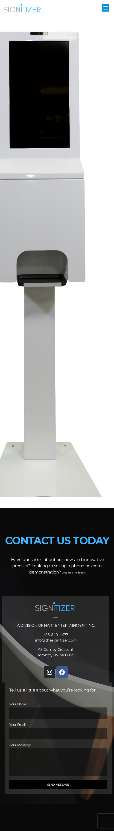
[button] (105, 8)
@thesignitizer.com (59, 640)
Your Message (20, 745)
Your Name (18, 704)
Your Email (17, 725)
